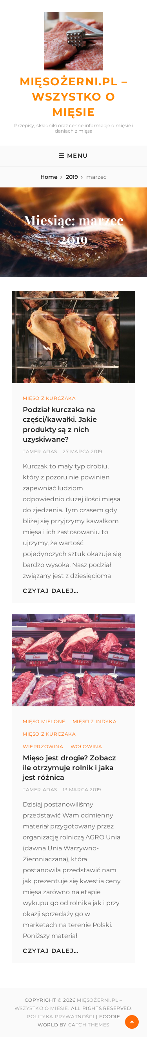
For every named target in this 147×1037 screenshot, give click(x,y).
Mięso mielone (44, 721)
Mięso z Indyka (94, 721)
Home (49, 176)
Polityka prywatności (60, 1016)
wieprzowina (43, 746)
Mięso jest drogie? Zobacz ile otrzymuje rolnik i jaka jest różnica (69, 768)
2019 (72, 176)
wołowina (86, 746)
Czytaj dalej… (51, 590)
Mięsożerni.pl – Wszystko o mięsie (74, 97)
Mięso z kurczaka (49, 398)
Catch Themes (88, 1025)
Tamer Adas (40, 451)
